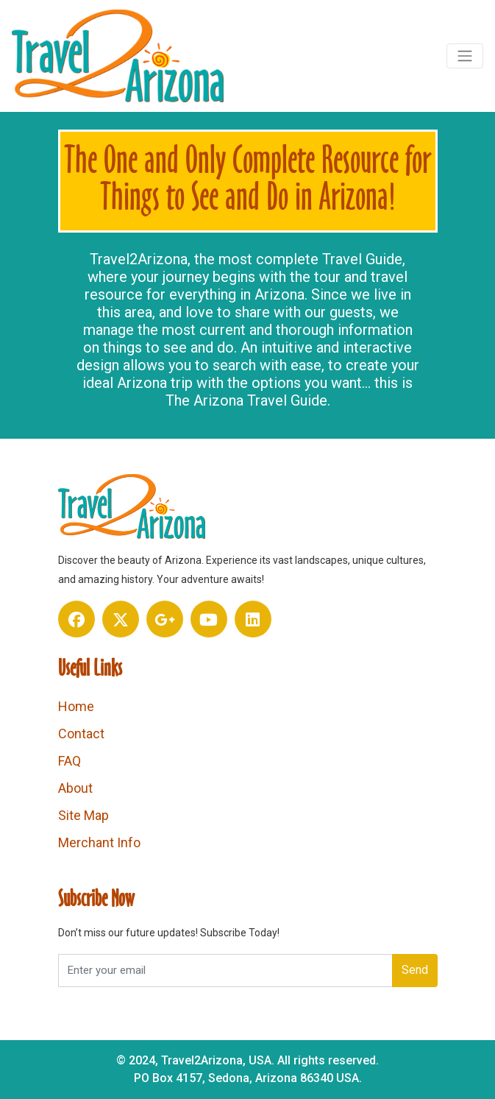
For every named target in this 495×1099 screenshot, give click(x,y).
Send (415, 970)
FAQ (69, 760)
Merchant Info (99, 842)
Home (76, 706)
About (75, 788)
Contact (81, 733)
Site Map (83, 815)
